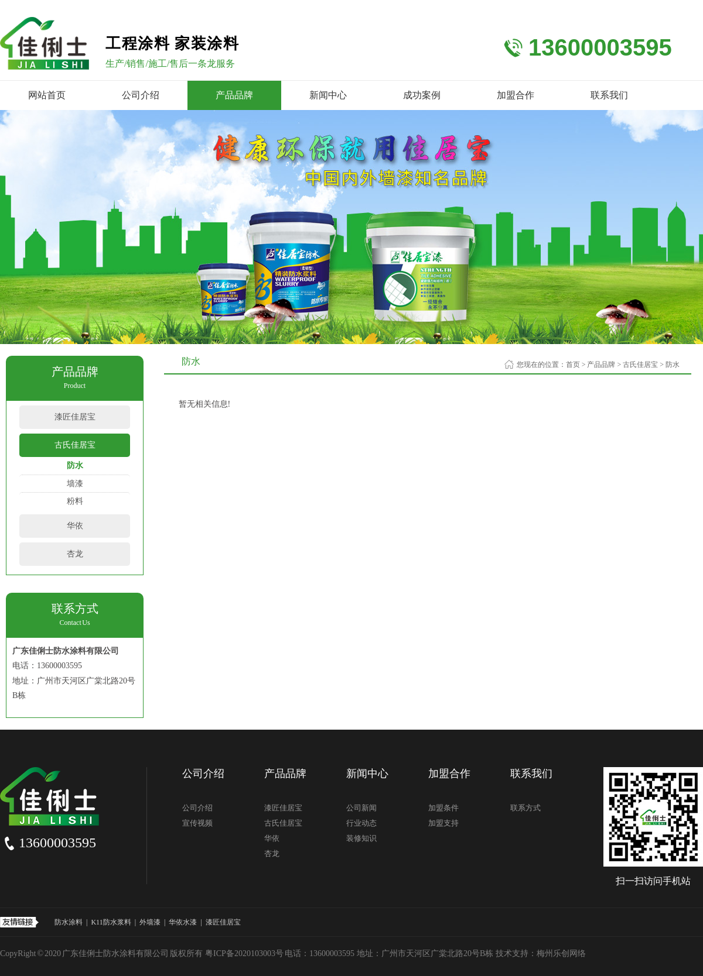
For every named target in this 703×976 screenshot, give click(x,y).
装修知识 (361, 838)
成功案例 (422, 95)
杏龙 (75, 553)
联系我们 (609, 95)
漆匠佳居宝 (74, 417)
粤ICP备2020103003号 (244, 953)
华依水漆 (183, 922)
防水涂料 (68, 922)
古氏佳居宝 (74, 445)
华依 (75, 525)
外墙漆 (150, 922)
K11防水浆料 (111, 922)
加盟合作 (515, 95)
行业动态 (361, 823)
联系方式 (525, 807)
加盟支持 (443, 823)
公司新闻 (361, 807)
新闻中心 (328, 95)
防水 (75, 465)
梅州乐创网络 (561, 953)
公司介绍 (140, 95)
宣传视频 (197, 823)
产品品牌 (234, 95)
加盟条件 (443, 807)
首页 (573, 364)
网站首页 (47, 95)
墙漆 (75, 483)
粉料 (75, 501)
